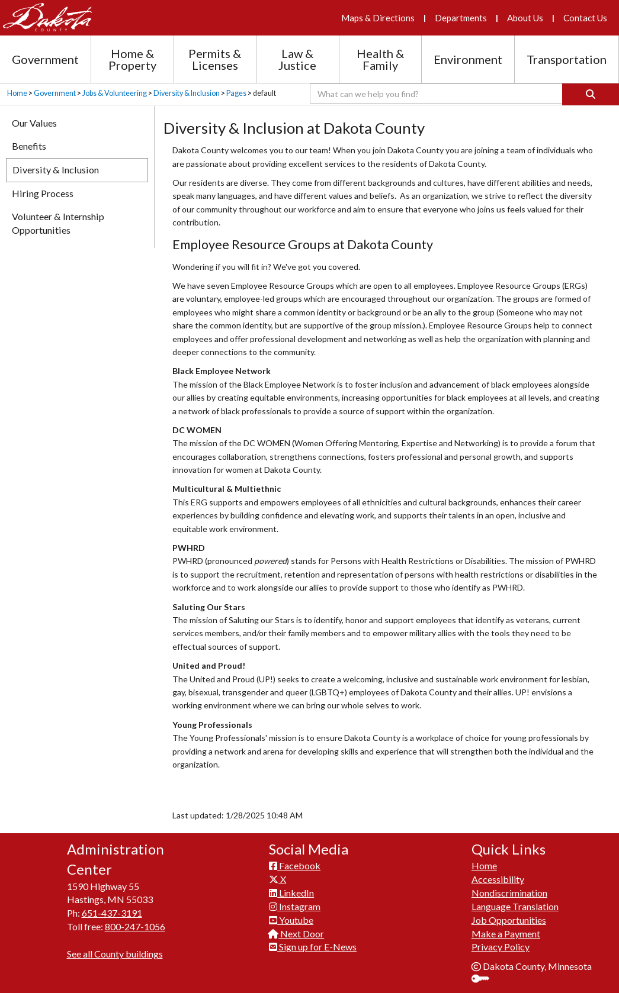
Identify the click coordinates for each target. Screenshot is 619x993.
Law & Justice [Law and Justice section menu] (297, 59)
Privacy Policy (501, 946)
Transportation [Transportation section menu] (567, 59)
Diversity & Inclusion (186, 93)
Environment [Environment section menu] (468, 59)
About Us (525, 17)
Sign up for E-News (313, 946)
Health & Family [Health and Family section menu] (380, 59)
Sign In (485, 979)
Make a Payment (506, 933)
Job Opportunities (509, 920)
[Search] (590, 94)
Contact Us (585, 17)
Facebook (294, 865)
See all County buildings (115, 953)
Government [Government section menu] (45, 59)
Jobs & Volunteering (114, 93)
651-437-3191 (112, 912)
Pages (236, 93)
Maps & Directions (378, 17)
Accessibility (498, 879)
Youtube (291, 920)
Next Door (296, 933)
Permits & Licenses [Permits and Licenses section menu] (214, 59)
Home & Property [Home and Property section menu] (132, 59)
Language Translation (515, 906)
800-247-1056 (135, 926)
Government (55, 93)
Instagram (294, 906)
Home (17, 93)
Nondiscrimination (509, 892)
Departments (461, 17)
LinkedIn (291, 892)
